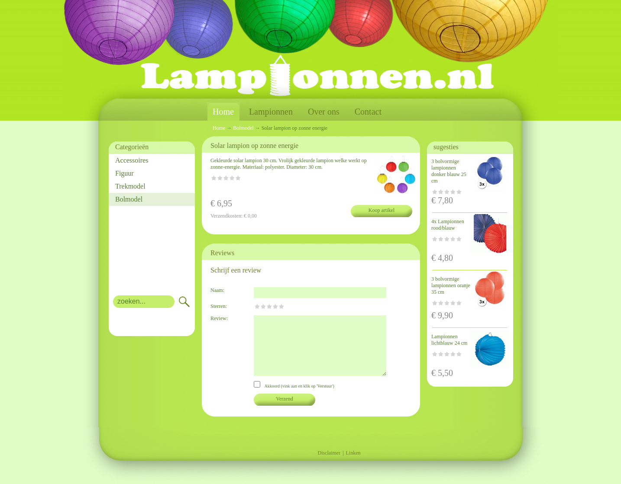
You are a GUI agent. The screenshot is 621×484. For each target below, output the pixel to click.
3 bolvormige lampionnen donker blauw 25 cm (448, 171)
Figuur (124, 173)
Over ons (324, 111)
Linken (353, 453)
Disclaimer (328, 453)
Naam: (217, 290)
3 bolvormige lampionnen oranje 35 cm (450, 285)
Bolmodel (128, 199)
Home (223, 112)
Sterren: (218, 306)
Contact (368, 111)
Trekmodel (130, 186)
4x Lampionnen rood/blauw (447, 224)
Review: (219, 318)
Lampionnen (271, 111)
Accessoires (131, 160)
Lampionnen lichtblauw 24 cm (449, 339)
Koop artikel (382, 210)
